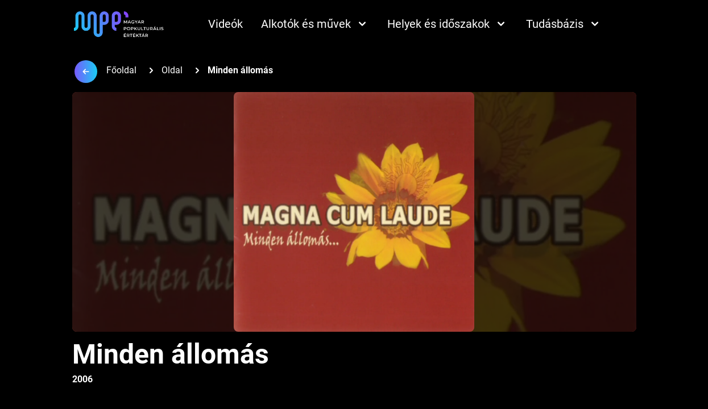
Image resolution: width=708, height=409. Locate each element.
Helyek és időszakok (447, 24)
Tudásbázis (564, 24)
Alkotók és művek (315, 24)
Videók (225, 24)
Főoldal (121, 70)
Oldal (172, 70)
